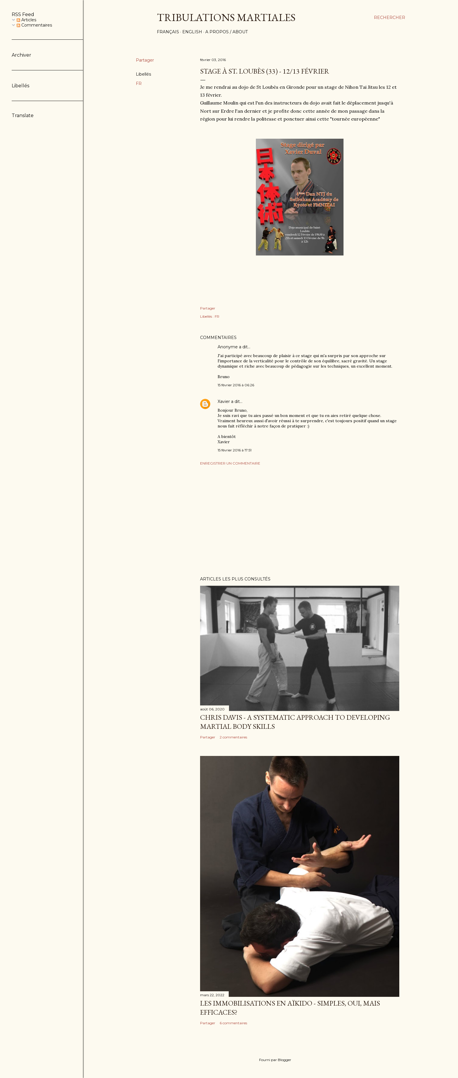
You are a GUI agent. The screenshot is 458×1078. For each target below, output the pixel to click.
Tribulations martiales (226, 17)
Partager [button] (145, 60)
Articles (26, 19)
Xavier (224, 401)
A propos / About (226, 31)
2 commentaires (233, 737)
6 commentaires (233, 1023)
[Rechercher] (389, 18)
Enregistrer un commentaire (230, 463)
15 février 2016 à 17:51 (234, 450)
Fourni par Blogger (270, 1059)
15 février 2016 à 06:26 (236, 385)
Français (168, 31)
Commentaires (34, 25)
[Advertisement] (299, 521)
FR (139, 83)
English (192, 31)
